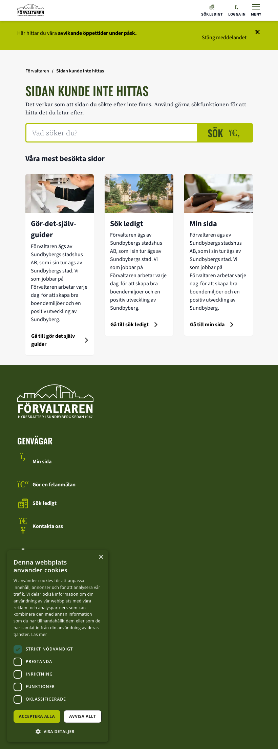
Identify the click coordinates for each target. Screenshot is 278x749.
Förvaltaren (37, 71)
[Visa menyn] (256, 10)
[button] (58, 731)
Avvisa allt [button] (82, 716)
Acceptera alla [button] (37, 716)
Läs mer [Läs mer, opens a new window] (39, 634)
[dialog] (57, 646)
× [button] (100, 557)
